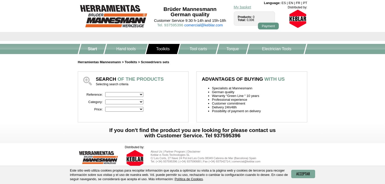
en (291, 3)
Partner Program (174, 151)
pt (305, 3)
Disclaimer (193, 151)
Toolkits (163, 49)
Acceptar (303, 174)
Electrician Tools (276, 49)
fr (298, 3)
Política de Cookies (189, 179)
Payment (268, 26)
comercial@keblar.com (203, 25)
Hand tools (126, 49)
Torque (232, 49)
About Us (156, 151)
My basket (242, 7)
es (284, 3)
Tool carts (198, 49)
